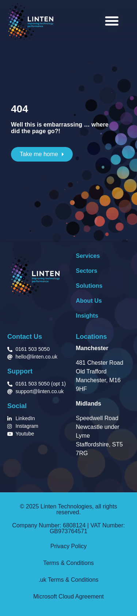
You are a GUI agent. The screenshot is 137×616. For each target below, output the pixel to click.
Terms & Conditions (68, 563)
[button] (112, 21)
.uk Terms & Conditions (68, 580)
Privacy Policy (68, 546)
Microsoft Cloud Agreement (68, 596)
